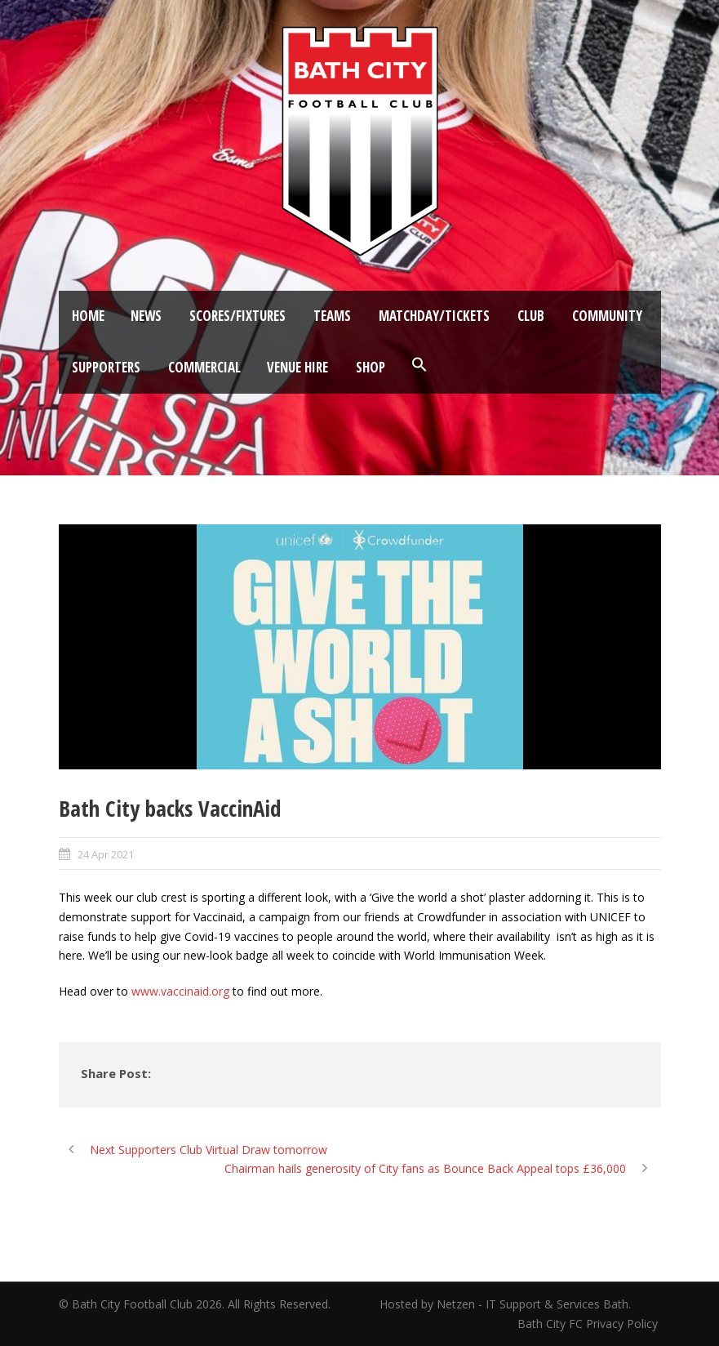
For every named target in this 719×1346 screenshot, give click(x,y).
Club (530, 315)
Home (88, 315)
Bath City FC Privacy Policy (589, 1323)
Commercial (204, 367)
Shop (370, 367)
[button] (419, 365)
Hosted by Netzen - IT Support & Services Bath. (505, 1304)
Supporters (106, 367)
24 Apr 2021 (106, 854)
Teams (332, 315)
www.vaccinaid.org (180, 991)
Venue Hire (297, 367)
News (146, 315)
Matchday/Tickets (434, 315)
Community (607, 315)
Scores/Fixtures (237, 315)
